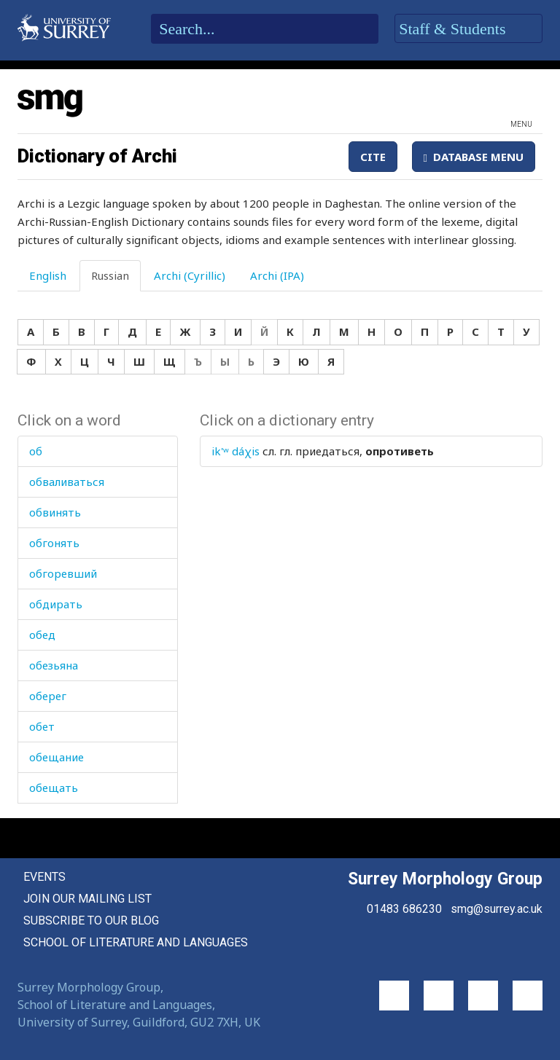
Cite (373, 156)
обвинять (55, 512)
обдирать (55, 604)
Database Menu (474, 156)
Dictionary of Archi (97, 156)
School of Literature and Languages (135, 942)
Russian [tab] (110, 275)
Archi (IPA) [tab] (277, 275)
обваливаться (66, 481)
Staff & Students (468, 29)
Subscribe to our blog (91, 920)
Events (44, 877)
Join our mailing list (87, 899)
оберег (47, 695)
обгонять (54, 542)
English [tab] (47, 275)
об (35, 451)
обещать (53, 787)
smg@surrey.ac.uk (496, 909)
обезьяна (53, 665)
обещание (56, 757)
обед (42, 634)
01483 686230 (404, 909)
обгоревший (63, 573)
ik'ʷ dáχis (235, 451)
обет (42, 726)
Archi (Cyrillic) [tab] (189, 275)
